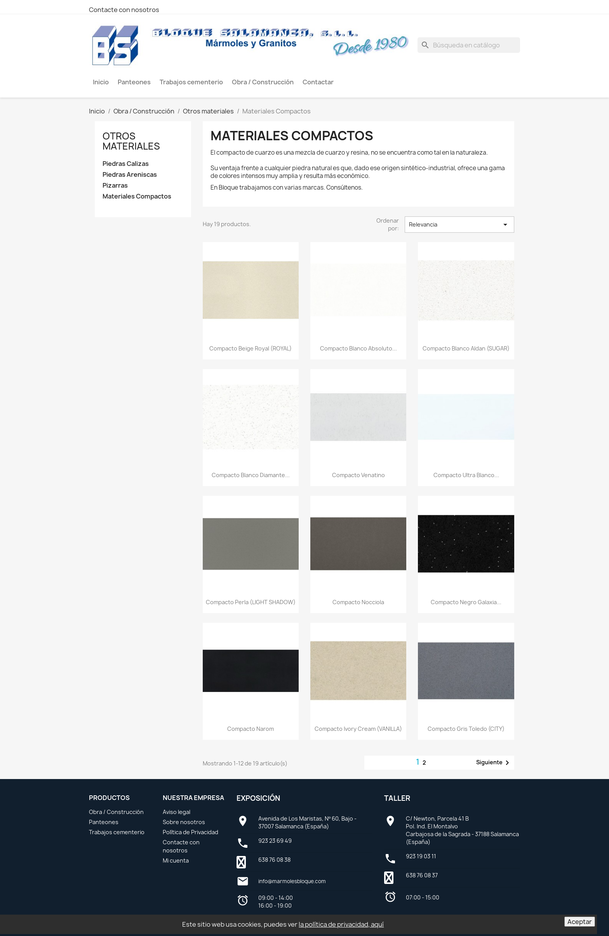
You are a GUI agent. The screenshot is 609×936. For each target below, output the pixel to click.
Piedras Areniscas (130, 175)
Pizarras (115, 185)
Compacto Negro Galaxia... (466, 602)
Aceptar (579, 921)
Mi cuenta (176, 860)
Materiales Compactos (137, 196)
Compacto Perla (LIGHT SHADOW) (251, 602)
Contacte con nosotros (124, 9)
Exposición (258, 798)
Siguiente (494, 762)
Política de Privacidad (190, 832)
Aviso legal (176, 812)
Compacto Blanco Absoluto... (358, 348)
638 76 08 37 (422, 875)
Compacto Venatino (358, 475)
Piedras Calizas (126, 164)
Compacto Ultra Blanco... (466, 475)
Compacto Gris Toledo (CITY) (466, 728)
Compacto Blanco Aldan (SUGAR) (466, 348)
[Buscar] (469, 45)
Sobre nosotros (184, 822)
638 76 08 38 (274, 859)
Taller (397, 798)
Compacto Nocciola (358, 602)
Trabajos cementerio (116, 832)
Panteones (103, 822)
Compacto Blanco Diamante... (251, 475)
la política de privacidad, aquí (341, 924)
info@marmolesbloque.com (292, 881)
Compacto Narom (250, 728)
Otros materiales (131, 141)
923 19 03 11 (421, 856)
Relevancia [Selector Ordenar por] (459, 224)
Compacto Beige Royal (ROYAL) (250, 348)
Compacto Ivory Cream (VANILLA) (358, 728)
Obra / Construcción (116, 812)
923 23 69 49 (275, 840)
